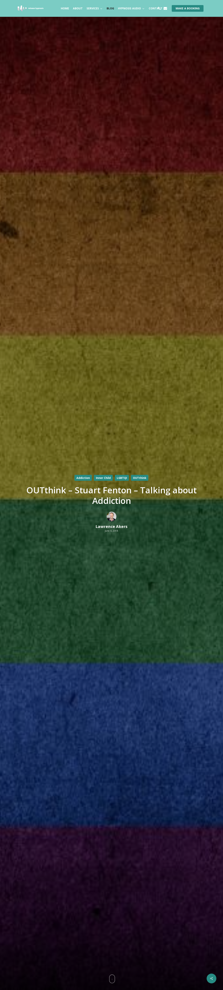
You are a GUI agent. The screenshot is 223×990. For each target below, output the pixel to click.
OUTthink (139, 478)
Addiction (83, 478)
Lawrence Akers (111, 527)
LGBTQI (122, 478)
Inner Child (103, 478)
